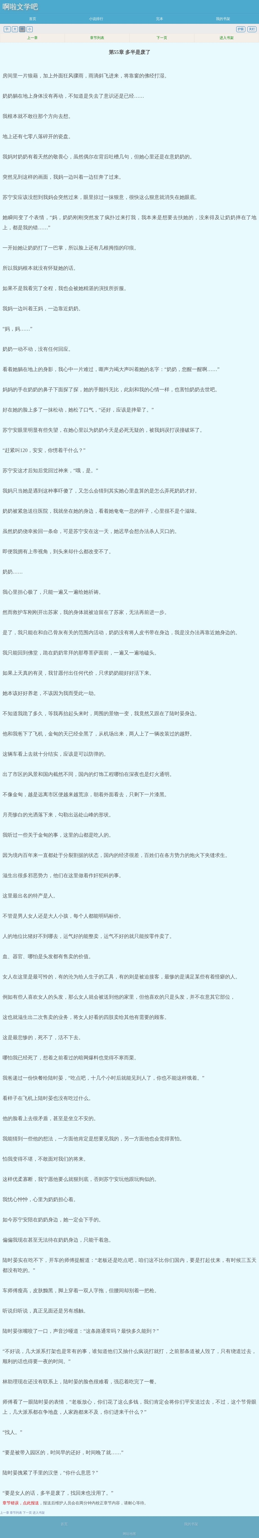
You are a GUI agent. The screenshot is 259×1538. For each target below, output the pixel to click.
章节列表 (97, 38)
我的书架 (223, 19)
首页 (32, 19)
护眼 (241, 29)
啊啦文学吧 (20, 7)
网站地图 (129, 1533)
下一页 (162, 38)
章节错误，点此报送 (21, 1503)
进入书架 (227, 38)
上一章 (32, 38)
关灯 (252, 29)
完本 (159, 19)
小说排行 (96, 19)
